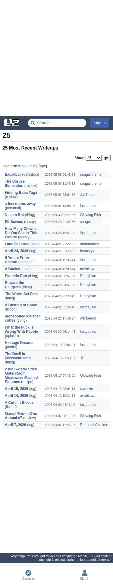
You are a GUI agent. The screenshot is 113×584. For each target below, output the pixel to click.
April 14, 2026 (16, 396)
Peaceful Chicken (94, 425)
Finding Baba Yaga (21, 192)
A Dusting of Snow (21, 305)
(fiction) (11, 309)
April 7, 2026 (15, 425)
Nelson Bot (14, 215)
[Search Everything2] (57, 123)
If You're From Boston (17, 260)
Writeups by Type (32, 166)
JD (82, 358)
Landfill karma (17, 244)
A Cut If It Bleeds (19, 402)
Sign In (100, 123)
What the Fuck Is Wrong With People (21, 329)
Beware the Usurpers (14, 285)
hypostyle (88, 251)
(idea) (35, 244)
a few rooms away (20, 204)
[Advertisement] (56, 58)
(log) (32, 251)
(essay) (30, 222)
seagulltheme (91, 174)
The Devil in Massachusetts (18, 356)
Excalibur (13, 174)
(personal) (13, 208)
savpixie (86, 389)
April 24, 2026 (16, 251)
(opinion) (12, 336)
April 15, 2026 (16, 389)
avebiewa (88, 269)
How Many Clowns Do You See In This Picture (21, 233)
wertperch (88, 318)
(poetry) (24, 237)
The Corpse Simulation (15, 183)
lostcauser (88, 206)
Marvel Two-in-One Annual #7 (21, 416)
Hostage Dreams (19, 343)
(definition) (30, 174)
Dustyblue (88, 276)
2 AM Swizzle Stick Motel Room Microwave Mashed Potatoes (21, 375)
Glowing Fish (90, 215)
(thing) (30, 215)
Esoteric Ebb (16, 276)
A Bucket (12, 269)
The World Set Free (21, 294)
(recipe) (27, 382)
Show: (80, 158)
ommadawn (89, 244)
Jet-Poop (87, 195)
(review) (30, 186)
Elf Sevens (14, 222)
